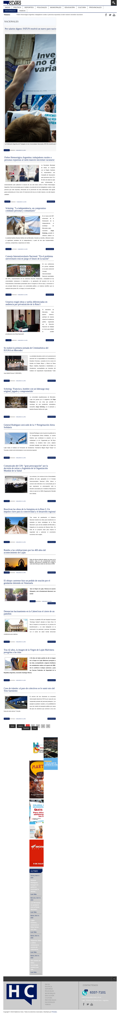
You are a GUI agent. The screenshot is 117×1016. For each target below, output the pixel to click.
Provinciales (50, 1000)
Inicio (47, 984)
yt (114, 15)
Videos (48, 1004)
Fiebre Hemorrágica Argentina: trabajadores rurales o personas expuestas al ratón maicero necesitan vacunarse (50, 14)
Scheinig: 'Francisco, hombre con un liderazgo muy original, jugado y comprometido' (26, 390)
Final (34, 728)
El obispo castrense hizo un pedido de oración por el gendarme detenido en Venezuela (27, 581)
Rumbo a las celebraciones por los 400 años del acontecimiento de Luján (25, 551)
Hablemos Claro (21, 150)
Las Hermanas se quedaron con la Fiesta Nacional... (35, 906)
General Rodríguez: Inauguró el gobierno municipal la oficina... (35, 886)
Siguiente (26, 728)
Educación (49, 995)
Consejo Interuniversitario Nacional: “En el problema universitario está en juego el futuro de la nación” (29, 257)
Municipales (50, 993)
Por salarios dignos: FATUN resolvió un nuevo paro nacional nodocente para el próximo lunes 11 (48, 29)
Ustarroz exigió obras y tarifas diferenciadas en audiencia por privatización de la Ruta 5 (26, 303)
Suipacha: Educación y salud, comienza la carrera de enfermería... (36, 945)
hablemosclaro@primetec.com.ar (91, 997)
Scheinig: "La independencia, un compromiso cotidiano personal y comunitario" (26, 209)
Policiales (49, 991)
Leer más (34, 894)
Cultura (48, 998)
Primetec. (54, 1012)
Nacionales (50, 201)
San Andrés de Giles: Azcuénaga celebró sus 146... (36, 965)
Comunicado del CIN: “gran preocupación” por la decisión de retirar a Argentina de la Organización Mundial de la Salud (26, 468)
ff (106, 15)
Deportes (49, 989)
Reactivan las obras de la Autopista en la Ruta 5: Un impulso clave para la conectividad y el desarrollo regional (30, 510)
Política (48, 986)
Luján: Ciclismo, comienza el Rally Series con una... (35, 925)
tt (110, 15)
